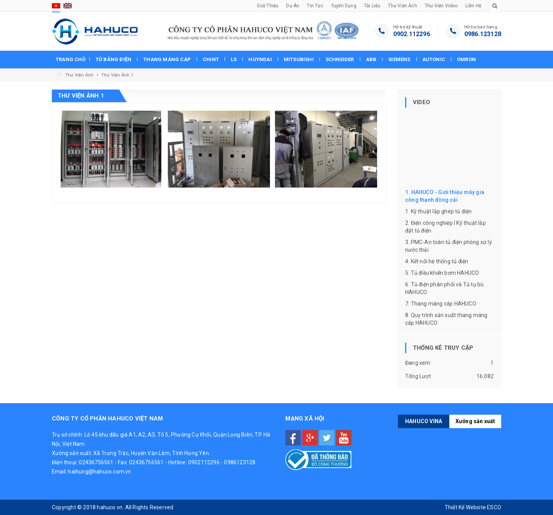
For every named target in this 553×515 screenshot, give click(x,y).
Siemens (399, 59)
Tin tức (315, 5)
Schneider (340, 59)
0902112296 (204, 462)
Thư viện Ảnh (402, 5)
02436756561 (96, 462)
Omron (466, 59)
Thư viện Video (441, 5)
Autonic (433, 59)
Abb (371, 59)
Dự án (292, 5)
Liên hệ (473, 5)
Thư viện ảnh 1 (117, 75)
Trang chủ (71, 59)
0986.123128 (482, 34)
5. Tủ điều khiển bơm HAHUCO (442, 273)
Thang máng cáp (167, 59)
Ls (234, 59)
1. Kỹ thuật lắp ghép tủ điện (438, 211)
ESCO (494, 507)
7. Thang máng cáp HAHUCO (440, 304)
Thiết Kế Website (465, 507)
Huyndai (260, 59)
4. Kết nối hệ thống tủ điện (436, 261)
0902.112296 (411, 34)
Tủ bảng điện (113, 59)
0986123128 (239, 462)
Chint (211, 59)
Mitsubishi (299, 59)
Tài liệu (372, 5)
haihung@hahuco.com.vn (99, 471)
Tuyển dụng (343, 5)
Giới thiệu (267, 5)
